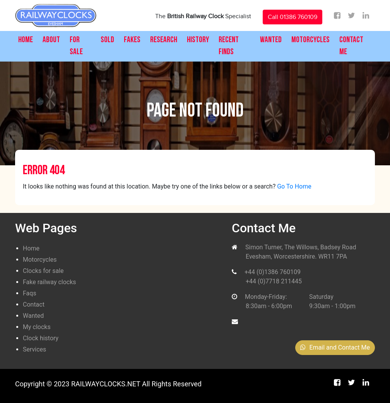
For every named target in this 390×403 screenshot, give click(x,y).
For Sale (76, 46)
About (51, 40)
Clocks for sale (43, 270)
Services (34, 349)
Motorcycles (310, 40)
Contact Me (351, 46)
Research (163, 40)
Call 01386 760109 (292, 17)
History (198, 40)
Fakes (132, 40)
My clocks (37, 327)
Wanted (271, 40)
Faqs (29, 293)
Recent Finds (229, 46)
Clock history (40, 338)
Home (25, 40)
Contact (33, 304)
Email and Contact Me (335, 347)
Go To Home (294, 186)
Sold (107, 40)
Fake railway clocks (49, 282)
